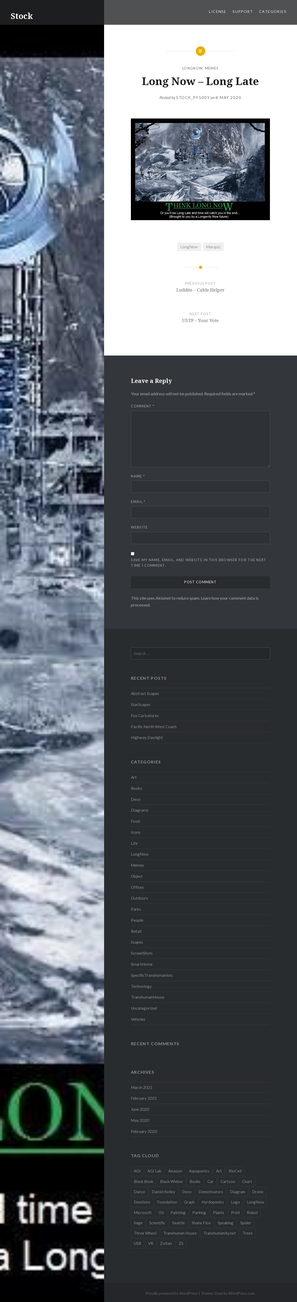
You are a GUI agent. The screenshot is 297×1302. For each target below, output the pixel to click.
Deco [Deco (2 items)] (187, 1191)
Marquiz (213, 246)
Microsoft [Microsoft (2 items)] (143, 1212)
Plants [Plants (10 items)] (218, 1212)
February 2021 (144, 1098)
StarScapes (140, 704)
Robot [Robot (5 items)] (252, 1212)
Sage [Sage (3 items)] (138, 1222)
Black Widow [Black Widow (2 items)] (171, 1181)
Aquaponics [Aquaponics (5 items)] (199, 1170)
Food (135, 821)
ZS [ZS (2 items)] (181, 1243)
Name (138, 476)
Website (139, 527)
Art (134, 777)
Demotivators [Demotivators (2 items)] (210, 1191)
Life (134, 843)
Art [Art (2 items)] (219, 1170)
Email (138, 502)
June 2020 (140, 1109)
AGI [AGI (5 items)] (137, 1170)
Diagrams (139, 810)
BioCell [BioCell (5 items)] (235, 1170)
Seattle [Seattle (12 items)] (178, 1222)
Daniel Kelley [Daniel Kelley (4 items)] (163, 1191)
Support (243, 11)
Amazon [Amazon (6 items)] (175, 1170)
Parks (136, 909)
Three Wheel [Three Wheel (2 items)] (145, 1233)
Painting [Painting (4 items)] (178, 1212)
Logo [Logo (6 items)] (235, 1202)
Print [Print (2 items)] (235, 1212)
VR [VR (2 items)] (150, 1243)
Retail (136, 931)
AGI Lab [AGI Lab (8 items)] (154, 1170)
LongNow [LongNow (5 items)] (255, 1202)
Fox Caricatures (145, 715)
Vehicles (138, 1019)
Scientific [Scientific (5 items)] (157, 1222)
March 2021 (141, 1087)
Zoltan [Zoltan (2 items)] (166, 1243)
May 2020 (140, 1120)
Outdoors (139, 898)
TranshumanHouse (147, 997)
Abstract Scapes (145, 693)
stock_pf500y (193, 97)
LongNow (192, 68)
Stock (22, 16)
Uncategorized (144, 1008)
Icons (135, 832)
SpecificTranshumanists (152, 975)
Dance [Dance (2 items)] (139, 1191)
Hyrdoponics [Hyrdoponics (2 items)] (213, 1202)
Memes (212, 68)
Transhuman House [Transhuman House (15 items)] (180, 1233)
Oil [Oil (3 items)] (161, 1212)
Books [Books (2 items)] (195, 1181)
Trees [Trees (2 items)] (248, 1233)
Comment (142, 406)
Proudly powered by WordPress (172, 1293)
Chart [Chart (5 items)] (247, 1181)
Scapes (137, 942)
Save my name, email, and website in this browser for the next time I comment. (198, 563)
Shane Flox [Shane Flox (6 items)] (201, 1222)
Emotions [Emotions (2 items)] (142, 1202)
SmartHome (141, 964)
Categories (272, 11)
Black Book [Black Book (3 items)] (143, 1181)
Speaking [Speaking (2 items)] (225, 1222)
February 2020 (144, 1131)
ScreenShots (142, 953)
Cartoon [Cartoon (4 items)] (228, 1181)
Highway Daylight (147, 737)
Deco (135, 799)
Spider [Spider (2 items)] (245, 1222)
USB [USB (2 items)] (137, 1243)
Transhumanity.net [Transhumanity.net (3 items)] (219, 1233)
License (217, 11)
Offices (137, 887)
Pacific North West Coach (154, 726)
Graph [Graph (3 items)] (189, 1202)
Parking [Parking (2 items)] (199, 1212)
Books (136, 788)
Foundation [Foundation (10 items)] (167, 1202)
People (137, 920)
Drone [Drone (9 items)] (257, 1191)
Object (137, 876)
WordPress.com (241, 1293)
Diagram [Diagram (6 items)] (237, 1191)
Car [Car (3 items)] (210, 1181)
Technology (141, 986)
